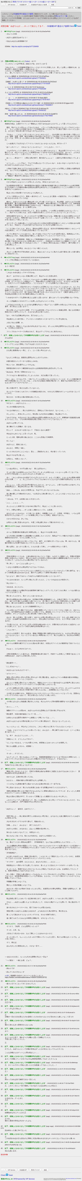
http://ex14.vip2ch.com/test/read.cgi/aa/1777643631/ (27, 78)
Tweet (79, 26)
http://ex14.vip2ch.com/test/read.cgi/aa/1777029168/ (27, 89)
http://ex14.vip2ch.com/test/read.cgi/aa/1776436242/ (27, 110)
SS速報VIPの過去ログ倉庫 (23, 14)
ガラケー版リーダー (30, 2)
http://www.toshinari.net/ (71, 1178)
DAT (53, 2)
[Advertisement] (42, 53)
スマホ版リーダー (44, 2)
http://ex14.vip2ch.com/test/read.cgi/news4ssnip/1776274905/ (30, 116)
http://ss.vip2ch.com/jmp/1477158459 (25, 46)
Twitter (27, 61)
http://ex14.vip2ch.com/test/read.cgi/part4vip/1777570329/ (29, 83)
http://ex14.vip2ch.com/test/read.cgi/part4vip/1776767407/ (29, 99)
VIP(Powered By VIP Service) (24, 1179)
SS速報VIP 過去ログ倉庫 (39, 4)
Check (71, 26)
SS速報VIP (23, 4)
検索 (52, 4)
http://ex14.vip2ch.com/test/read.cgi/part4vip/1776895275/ (29, 94)
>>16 (7, 975)
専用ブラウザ (17, 2)
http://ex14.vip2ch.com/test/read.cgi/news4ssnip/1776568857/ (30, 105)
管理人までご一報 (60, 16)
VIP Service (11, 4)
